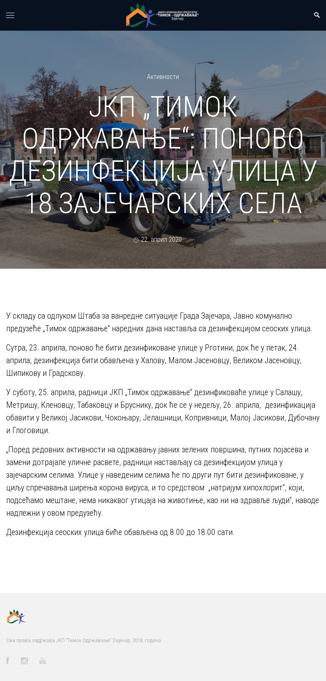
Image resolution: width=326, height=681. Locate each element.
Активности (163, 77)
